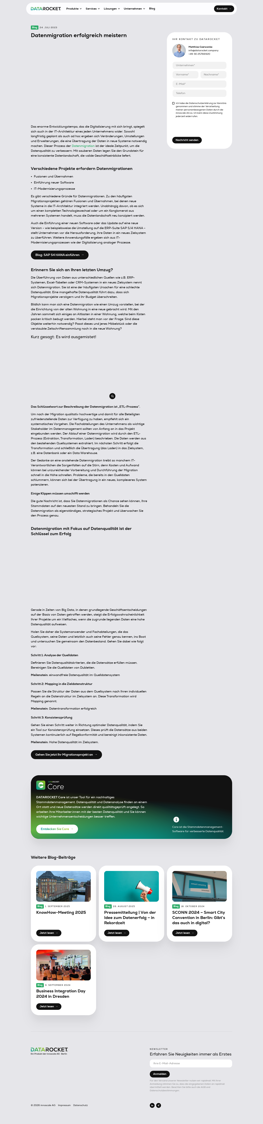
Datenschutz (80, 1105)
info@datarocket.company (204, 50)
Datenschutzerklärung (201, 103)
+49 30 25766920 (199, 54)
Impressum (64, 1105)
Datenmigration (83, 146)
